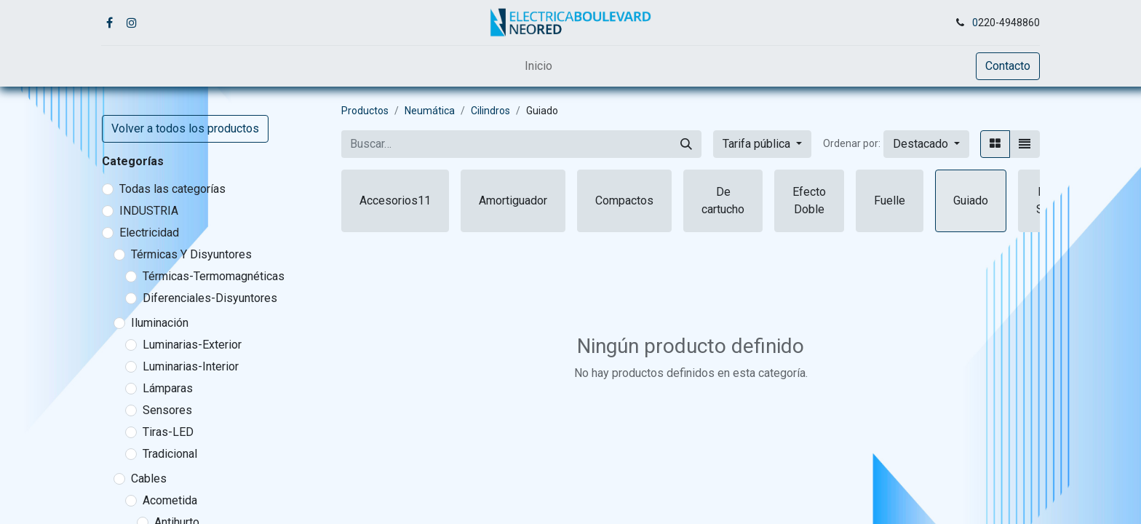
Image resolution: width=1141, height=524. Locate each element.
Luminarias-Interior (191, 366)
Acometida (170, 500)
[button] (926, 144)
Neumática (430, 110)
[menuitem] (538, 66)
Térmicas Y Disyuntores (191, 254)
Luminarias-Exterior (192, 345)
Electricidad (149, 232)
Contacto (1007, 66)
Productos (365, 110)
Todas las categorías (172, 189)
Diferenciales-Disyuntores (210, 298)
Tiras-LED (168, 432)
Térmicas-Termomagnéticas (214, 276)
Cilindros (490, 110)
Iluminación (159, 323)
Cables (149, 478)
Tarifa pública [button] (758, 144)
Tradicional (170, 454)
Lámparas (168, 388)
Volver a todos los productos (185, 128)
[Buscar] (686, 144)
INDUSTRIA (148, 211)
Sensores (167, 410)
